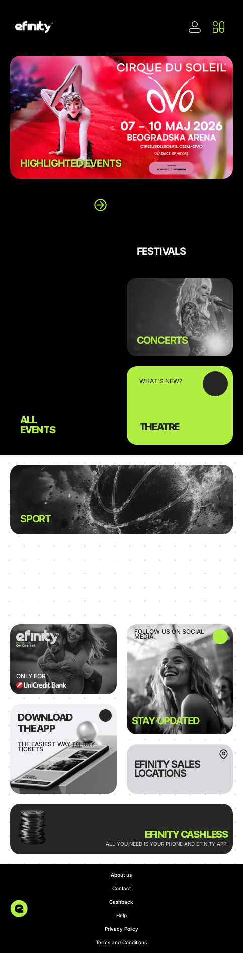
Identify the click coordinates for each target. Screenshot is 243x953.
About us (121, 875)
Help (121, 915)
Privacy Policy (121, 929)
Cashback (121, 902)
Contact (121, 888)
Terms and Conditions (121, 942)
